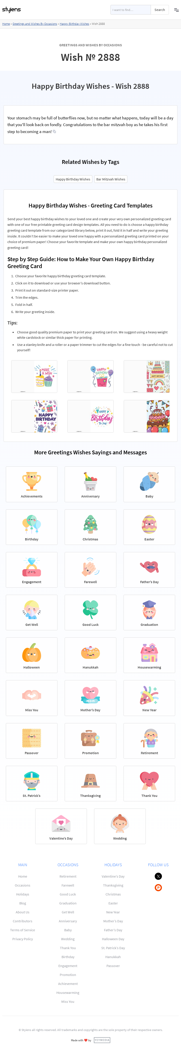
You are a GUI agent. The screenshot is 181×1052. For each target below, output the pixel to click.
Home (6, 24)
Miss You (67, 1001)
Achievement (68, 983)
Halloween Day (113, 939)
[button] (176, 9)
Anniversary (68, 921)
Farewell (68, 885)
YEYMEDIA (102, 1040)
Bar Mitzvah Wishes (110, 179)
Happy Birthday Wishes (74, 24)
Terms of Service (22, 930)
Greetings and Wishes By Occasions (35, 24)
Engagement (67, 965)
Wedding (68, 939)
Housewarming (67, 992)
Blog (22, 903)
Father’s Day (113, 930)
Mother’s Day (113, 921)
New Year (113, 912)
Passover (113, 965)
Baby (68, 930)
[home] (11, 9)
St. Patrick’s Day (113, 948)
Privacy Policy (22, 939)
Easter (113, 903)
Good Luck (68, 894)
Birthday (68, 957)
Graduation (68, 903)
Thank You (68, 948)
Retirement (68, 876)
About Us (22, 912)
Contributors (22, 921)
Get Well (68, 912)
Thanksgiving (113, 885)
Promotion (68, 974)
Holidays (22, 894)
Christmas (113, 894)
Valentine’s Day (113, 876)
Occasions (22, 885)
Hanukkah (113, 957)
